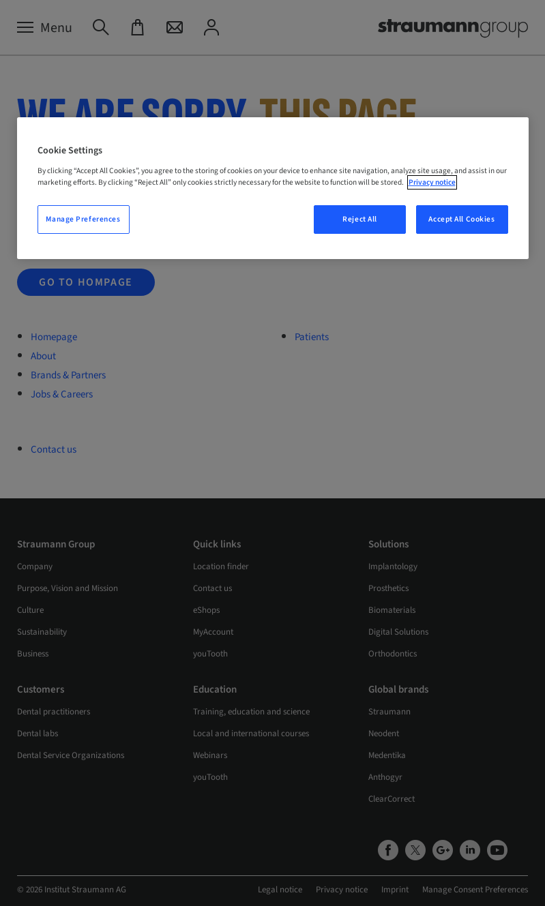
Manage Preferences (83, 219)
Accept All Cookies (461, 219)
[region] (273, 188)
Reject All (359, 219)
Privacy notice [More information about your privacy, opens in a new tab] (432, 182)
